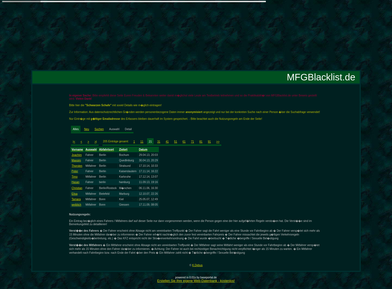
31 (158, 141)
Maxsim (76, 160)
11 (141, 141)
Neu (86, 129)
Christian (76, 188)
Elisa (74, 193)
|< (74, 141)
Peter (74, 171)
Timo (74, 176)
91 (209, 141)
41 (167, 141)
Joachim (76, 154)
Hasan (75, 182)
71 (192, 141)
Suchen (99, 129)
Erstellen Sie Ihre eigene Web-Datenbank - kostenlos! (196, 281)
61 (183, 141)
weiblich (76, 204)
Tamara (75, 199)
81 (201, 141)
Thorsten (76, 165)
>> (218, 141)
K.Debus (197, 265)
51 (175, 141)
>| (96, 141)
